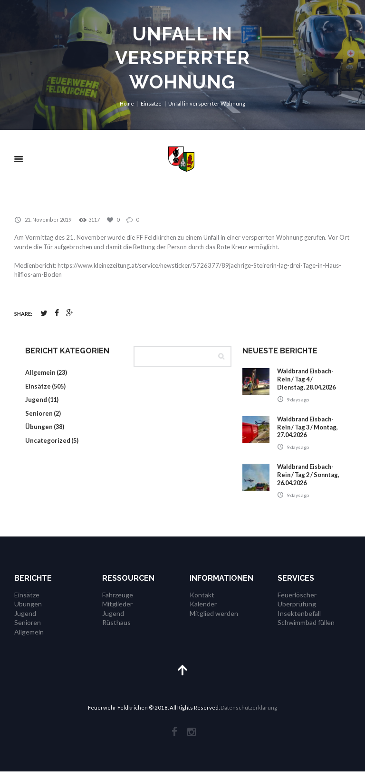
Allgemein (40, 372)
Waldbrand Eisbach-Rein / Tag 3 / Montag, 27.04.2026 (306, 435)
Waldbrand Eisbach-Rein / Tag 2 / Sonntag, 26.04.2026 (307, 483)
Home (126, 103)
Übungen (39, 427)
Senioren (39, 413)
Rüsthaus (116, 631)
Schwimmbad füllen (306, 631)
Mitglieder (117, 612)
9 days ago (298, 407)
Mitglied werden (214, 621)
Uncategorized (47, 440)
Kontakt (202, 603)
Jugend (36, 400)
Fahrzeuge (117, 603)
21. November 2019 (47, 219)
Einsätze (151, 103)
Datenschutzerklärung (249, 716)
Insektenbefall (299, 621)
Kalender (203, 612)
